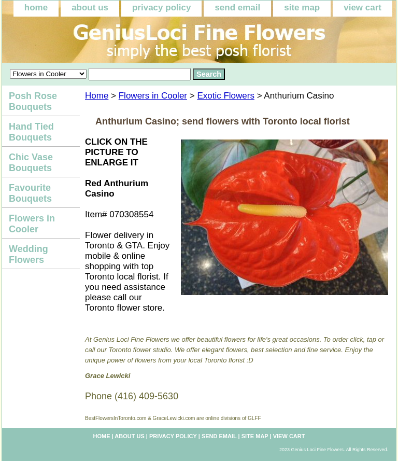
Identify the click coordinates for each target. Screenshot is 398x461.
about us (90, 7)
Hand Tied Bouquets (31, 132)
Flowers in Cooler (153, 96)
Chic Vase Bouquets (31, 162)
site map (302, 7)
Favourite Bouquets (30, 193)
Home (96, 96)
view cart (362, 7)
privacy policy (161, 7)
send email (237, 7)
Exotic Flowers (225, 96)
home (36, 7)
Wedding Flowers (28, 254)
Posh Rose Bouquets (33, 101)
